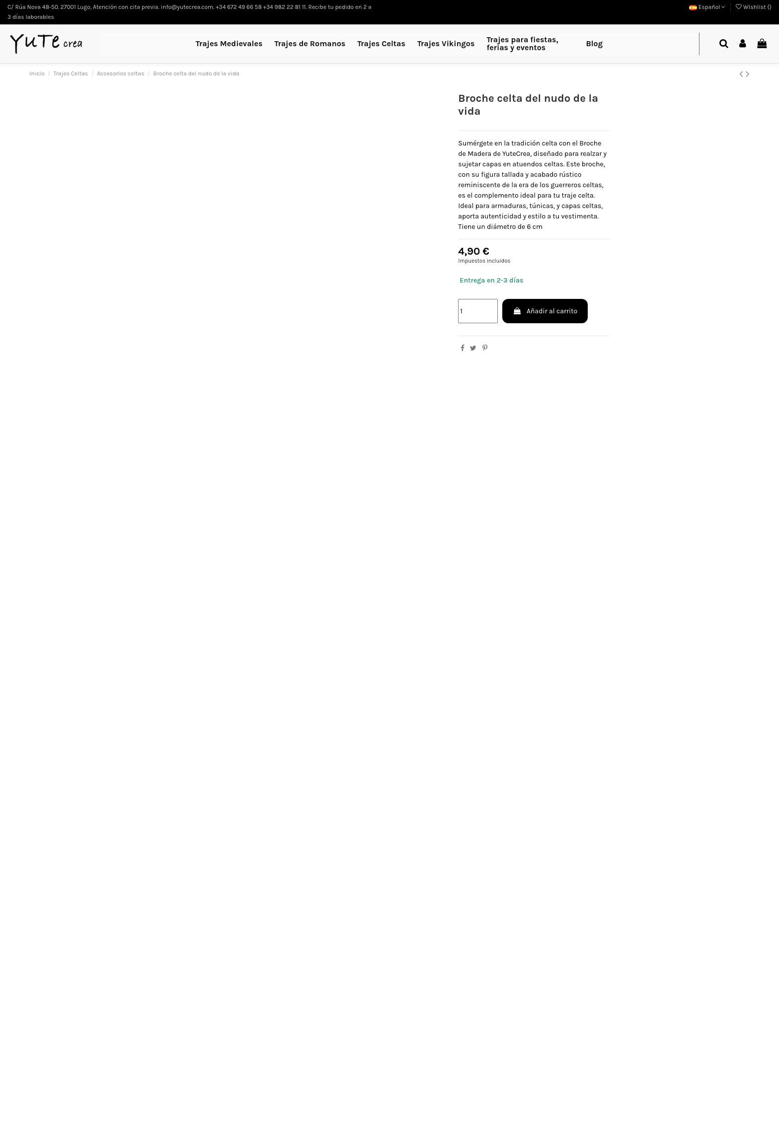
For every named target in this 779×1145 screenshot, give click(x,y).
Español (707, 6)
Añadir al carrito (545, 311)
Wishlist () (754, 6)
